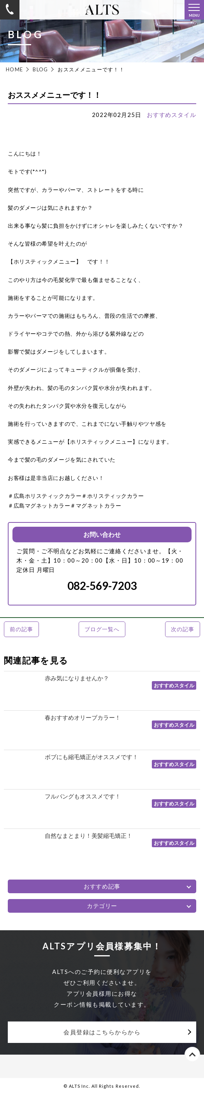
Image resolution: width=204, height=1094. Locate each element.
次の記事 (182, 629)
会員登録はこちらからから (102, 1032)
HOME (14, 69)
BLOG (40, 69)
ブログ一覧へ (101, 629)
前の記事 (21, 629)
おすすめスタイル (171, 114)
